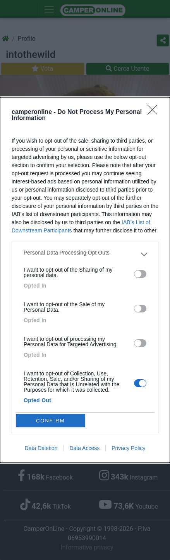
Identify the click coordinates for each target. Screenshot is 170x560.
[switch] (140, 274)
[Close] (155, 112)
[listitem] (85, 254)
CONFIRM (50, 421)
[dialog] (85, 280)
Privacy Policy (128, 448)
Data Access (84, 448)
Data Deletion (41, 448)
